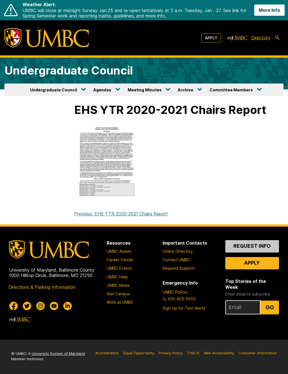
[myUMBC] (237, 38)
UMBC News (118, 285)
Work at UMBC (120, 302)
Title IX (193, 353)
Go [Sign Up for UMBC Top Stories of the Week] (270, 307)
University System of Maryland (58, 354)
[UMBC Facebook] (13, 306)
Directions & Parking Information (42, 287)
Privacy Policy (171, 353)
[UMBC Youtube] (54, 306)
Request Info (252, 246)
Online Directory (178, 251)
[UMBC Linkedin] (67, 306)
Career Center (120, 259)
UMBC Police (175, 292)
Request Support (179, 268)
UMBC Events (119, 268)
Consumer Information (257, 353)
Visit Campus (118, 293)
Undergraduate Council (68, 70)
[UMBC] (46, 38)
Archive (185, 89)
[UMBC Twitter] (27, 306)
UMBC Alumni (119, 251)
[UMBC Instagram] (40, 306)
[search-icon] (277, 38)
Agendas (102, 89)
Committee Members (231, 89)
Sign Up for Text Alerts (184, 308)
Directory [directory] (260, 37)
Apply (211, 37)
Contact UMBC (176, 259)
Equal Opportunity (138, 353)
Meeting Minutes (145, 89)
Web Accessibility (219, 353)
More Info (269, 10)
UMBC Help (117, 276)
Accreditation (107, 353)
